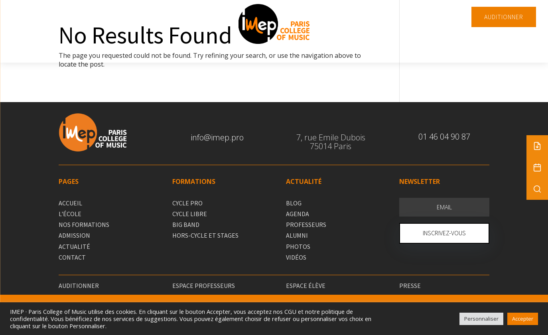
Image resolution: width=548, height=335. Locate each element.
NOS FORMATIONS (84, 225)
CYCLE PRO (187, 203)
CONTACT (72, 257)
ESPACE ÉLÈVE (305, 286)
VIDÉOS (296, 257)
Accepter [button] (522, 318)
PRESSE (410, 286)
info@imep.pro (217, 137)
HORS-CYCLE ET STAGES (205, 235)
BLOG (294, 203)
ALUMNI (297, 235)
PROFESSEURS (306, 225)
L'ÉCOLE (70, 214)
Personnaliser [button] (481, 318)
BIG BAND (185, 225)
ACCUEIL (70, 203)
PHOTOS (298, 246)
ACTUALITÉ (74, 246)
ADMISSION (74, 235)
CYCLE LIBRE (189, 214)
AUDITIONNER (503, 17)
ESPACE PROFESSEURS (203, 286)
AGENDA (297, 214)
